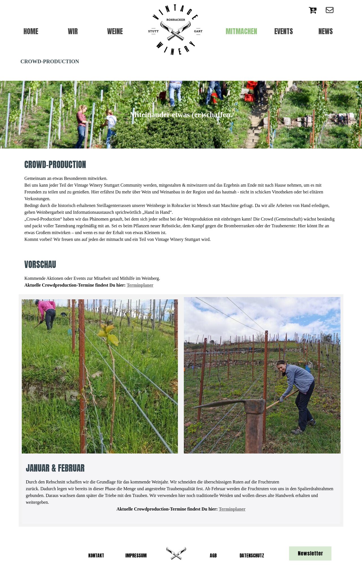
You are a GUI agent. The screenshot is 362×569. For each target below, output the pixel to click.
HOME (30, 31)
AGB (213, 555)
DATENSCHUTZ (252, 555)
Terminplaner (140, 285)
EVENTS (283, 31)
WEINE (115, 31)
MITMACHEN (241, 31)
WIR (73, 31)
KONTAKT (96, 555)
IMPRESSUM (135, 555)
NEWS (325, 31)
